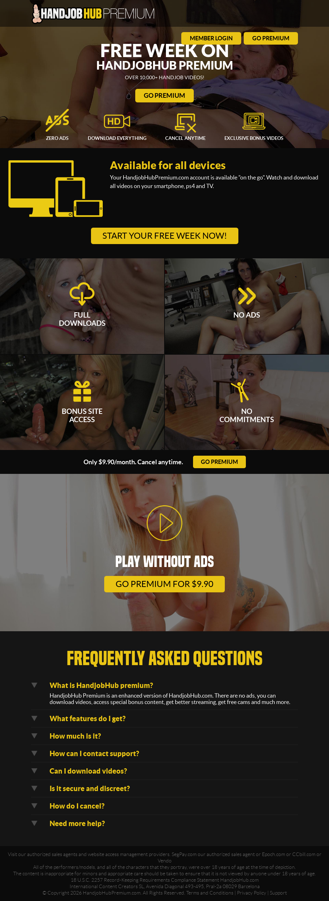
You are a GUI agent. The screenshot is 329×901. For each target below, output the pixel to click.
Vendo (165, 861)
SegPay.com (184, 854)
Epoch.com (273, 854)
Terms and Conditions (209, 893)
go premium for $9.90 (164, 584)
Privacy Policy (251, 893)
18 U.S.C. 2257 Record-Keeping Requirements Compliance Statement (145, 880)
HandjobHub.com (239, 880)
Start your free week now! (164, 236)
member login (211, 38)
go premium (270, 38)
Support (278, 893)
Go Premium (164, 95)
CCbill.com (303, 854)
